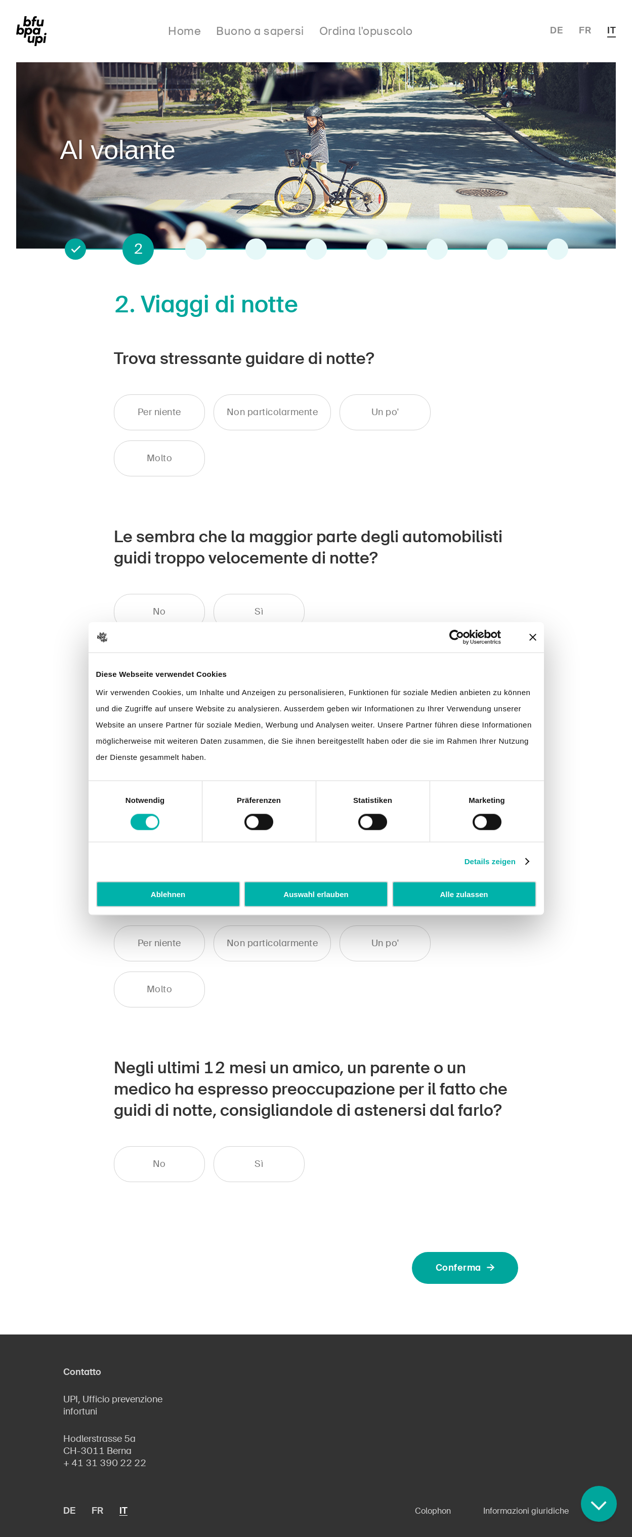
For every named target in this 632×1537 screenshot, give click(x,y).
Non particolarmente (272, 412)
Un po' (385, 412)
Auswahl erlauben (315, 893)
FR (585, 30)
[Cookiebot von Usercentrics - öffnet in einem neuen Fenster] (456, 637)
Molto (160, 458)
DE (556, 30)
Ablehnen (168, 893)
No (159, 611)
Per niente (159, 412)
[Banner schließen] (532, 637)
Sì (259, 611)
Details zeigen (490, 861)
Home (184, 31)
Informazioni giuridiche (526, 1511)
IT (611, 30)
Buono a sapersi (260, 31)
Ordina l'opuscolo (366, 31)
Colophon (433, 1511)
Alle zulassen (464, 893)
